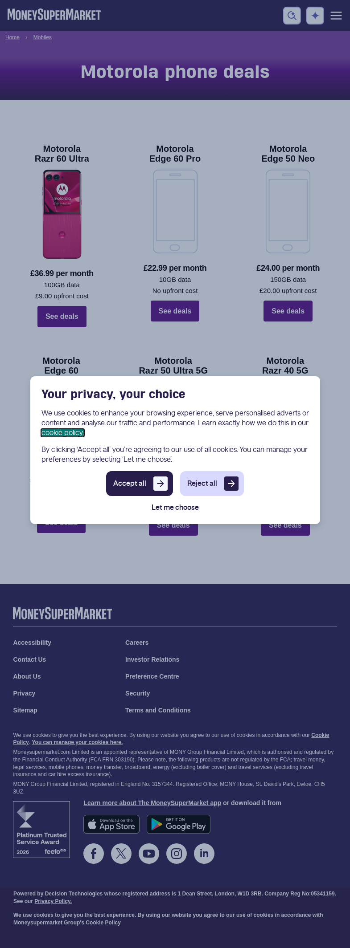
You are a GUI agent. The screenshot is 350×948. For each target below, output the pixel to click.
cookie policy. (62, 432)
